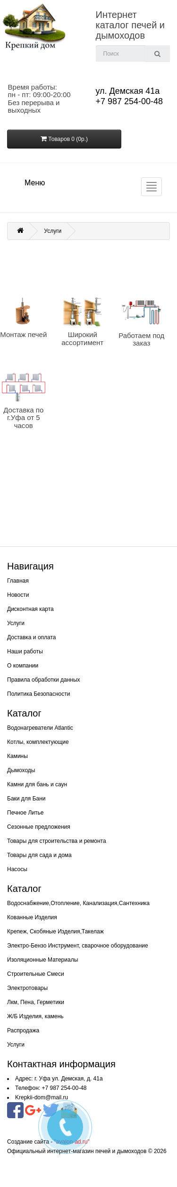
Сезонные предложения (38, 827)
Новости (18, 595)
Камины (17, 756)
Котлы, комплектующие (38, 742)
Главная (18, 580)
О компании (22, 665)
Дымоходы (21, 770)
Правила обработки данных (43, 679)
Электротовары (27, 988)
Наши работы (25, 651)
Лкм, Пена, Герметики (35, 1002)
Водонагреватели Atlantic (40, 728)
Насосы (17, 869)
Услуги (52, 231)
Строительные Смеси (35, 974)
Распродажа (23, 1030)
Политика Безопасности (38, 694)
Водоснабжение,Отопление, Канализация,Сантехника (78, 903)
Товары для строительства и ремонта (56, 841)
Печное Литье (25, 812)
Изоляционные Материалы (42, 959)
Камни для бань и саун (37, 784)
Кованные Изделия (32, 917)
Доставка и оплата (31, 637)
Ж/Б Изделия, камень (35, 1016)
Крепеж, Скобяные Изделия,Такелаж (55, 931)
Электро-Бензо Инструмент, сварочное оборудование (77, 945)
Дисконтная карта (30, 609)
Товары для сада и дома (39, 855)
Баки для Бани (26, 798)
